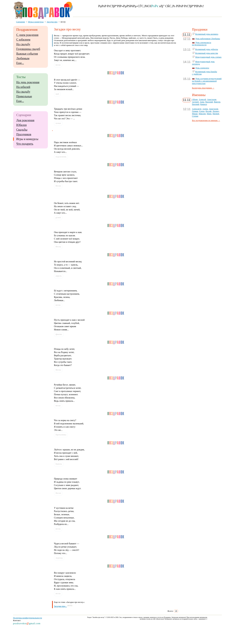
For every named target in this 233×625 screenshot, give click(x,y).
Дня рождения (25, 120)
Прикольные (24, 96)
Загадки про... (60, 606)
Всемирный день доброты (206, 49)
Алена (205, 109)
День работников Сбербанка (207, 39)
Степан (195, 116)
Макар (195, 114)
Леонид (215, 111)
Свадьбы (21, 129)
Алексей (202, 99)
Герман (195, 111)
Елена (202, 111)
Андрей (195, 102)
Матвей (216, 114)
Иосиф (208, 111)
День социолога (202, 68)
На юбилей (23, 87)
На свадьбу (23, 44)
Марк (209, 114)
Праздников (23, 134)
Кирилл (203, 104)
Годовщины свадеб (28, 49)
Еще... (20, 63)
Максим (202, 114)
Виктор (217, 102)
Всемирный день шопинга (206, 34)
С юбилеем (23, 39)
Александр (196, 109)
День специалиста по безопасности (201, 43)
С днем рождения (27, 35)
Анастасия (211, 99)
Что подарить (24, 143)
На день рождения (27, 82)
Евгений (195, 104)
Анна (202, 102)
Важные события (27, 53)
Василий (209, 102)
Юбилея (21, 125)
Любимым (22, 58)
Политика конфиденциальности (27, 618)
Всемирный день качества (206, 53)
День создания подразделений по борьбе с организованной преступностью (207, 81)
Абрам (195, 99)
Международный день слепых (208, 57)
